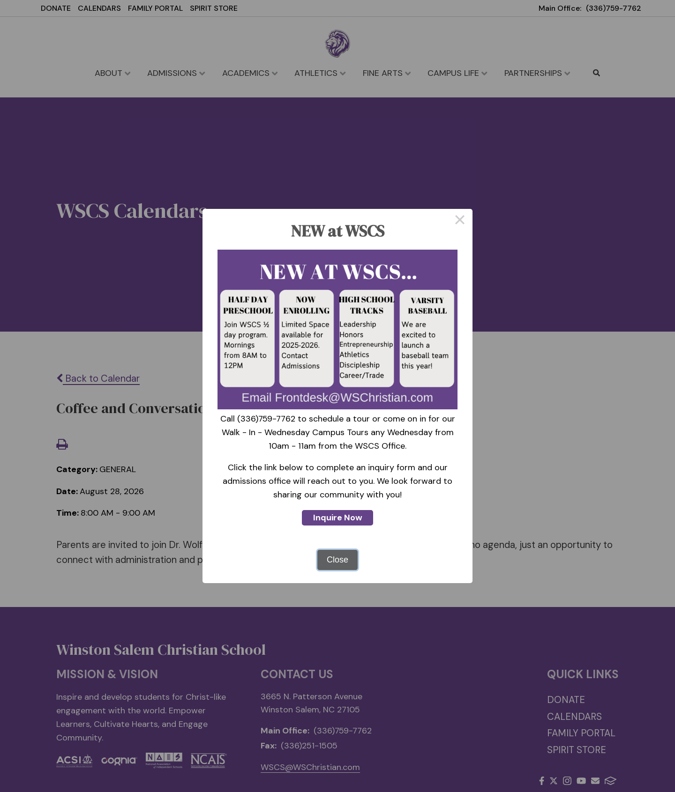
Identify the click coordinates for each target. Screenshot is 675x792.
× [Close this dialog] (459, 221)
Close (337, 559)
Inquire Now (337, 517)
